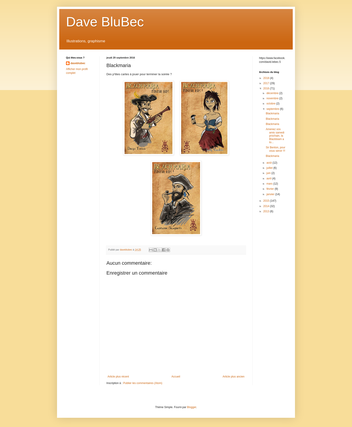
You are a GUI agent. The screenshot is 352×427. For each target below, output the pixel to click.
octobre (271, 103)
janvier (270, 194)
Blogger (191, 407)
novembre (272, 98)
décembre (272, 93)
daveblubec (77, 63)
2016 (266, 88)
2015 (266, 200)
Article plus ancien (233, 376)
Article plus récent (118, 376)
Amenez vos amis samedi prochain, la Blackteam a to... (275, 136)
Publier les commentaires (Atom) (142, 383)
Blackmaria (272, 113)
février (270, 188)
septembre (273, 109)
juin (268, 173)
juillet (269, 167)
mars (269, 183)
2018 (266, 78)
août (269, 162)
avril (269, 178)
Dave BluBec (105, 21)
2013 (266, 211)
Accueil (176, 376)
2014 (266, 206)
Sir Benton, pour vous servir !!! (275, 149)
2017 (266, 83)
